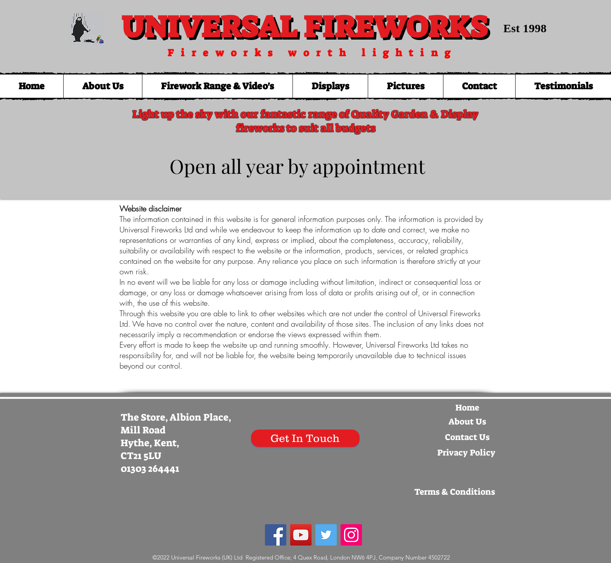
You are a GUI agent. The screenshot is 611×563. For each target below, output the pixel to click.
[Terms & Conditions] (454, 492)
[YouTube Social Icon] (301, 535)
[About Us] (467, 422)
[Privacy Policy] (466, 453)
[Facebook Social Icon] (275, 535)
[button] (217, 86)
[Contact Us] (467, 437)
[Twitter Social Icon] (326, 535)
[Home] (467, 408)
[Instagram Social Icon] (351, 535)
